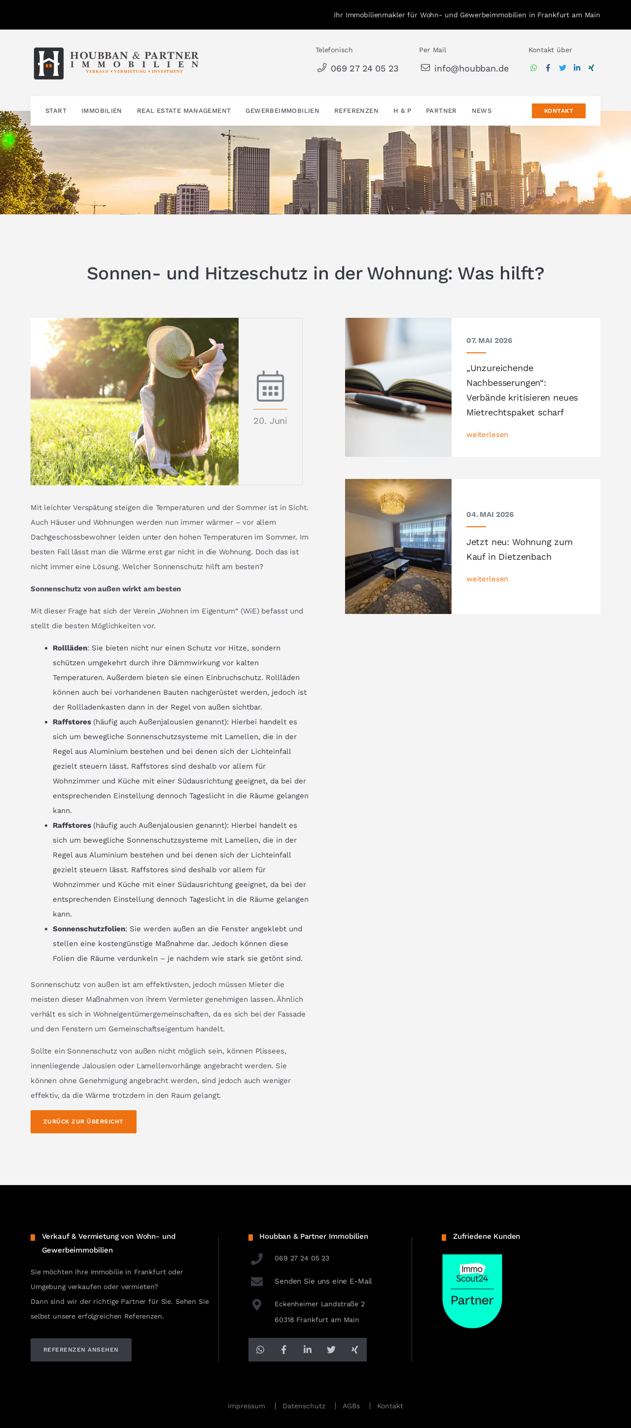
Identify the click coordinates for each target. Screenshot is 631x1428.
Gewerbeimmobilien (282, 111)
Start (56, 111)
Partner (441, 111)
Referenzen (356, 111)
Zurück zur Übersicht (83, 1121)
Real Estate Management (184, 111)
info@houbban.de (463, 68)
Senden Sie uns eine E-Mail (310, 1281)
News (482, 111)
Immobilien (101, 111)
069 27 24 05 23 (357, 68)
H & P (402, 111)
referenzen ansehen (81, 1349)
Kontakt (558, 111)
